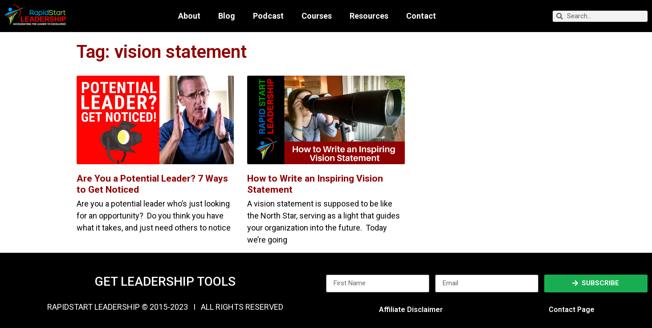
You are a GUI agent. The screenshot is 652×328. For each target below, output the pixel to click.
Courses (317, 16)
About (189, 16)
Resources (369, 16)
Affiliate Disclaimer (411, 309)
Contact (421, 16)
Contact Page (572, 309)
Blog (226, 16)
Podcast (268, 16)
